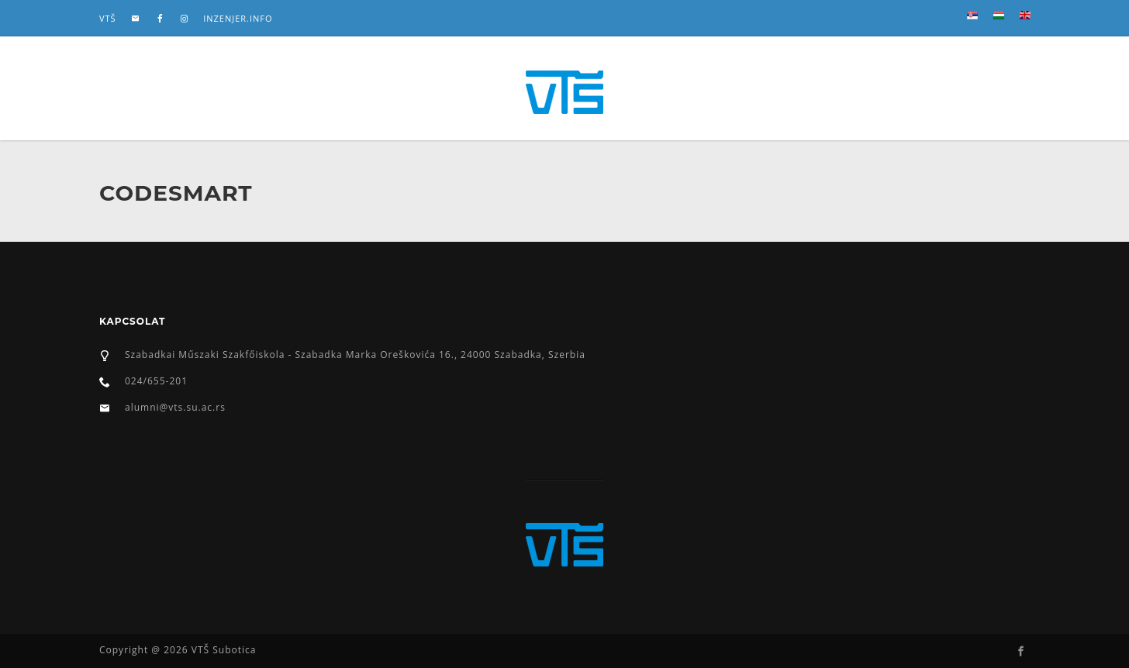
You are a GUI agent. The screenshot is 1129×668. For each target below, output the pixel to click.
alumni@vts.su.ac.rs (175, 407)
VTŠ (107, 18)
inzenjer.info (237, 18)
